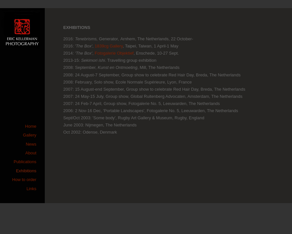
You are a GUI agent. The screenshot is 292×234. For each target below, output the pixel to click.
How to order (24, 179)
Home (30, 126)
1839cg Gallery (109, 46)
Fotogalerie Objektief (114, 53)
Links (31, 188)
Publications (25, 161)
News (31, 144)
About (30, 152)
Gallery (29, 135)
